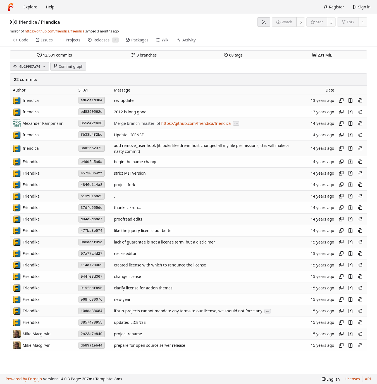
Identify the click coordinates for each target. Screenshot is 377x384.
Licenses (352, 378)
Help (50, 7)
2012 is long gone (130, 111)
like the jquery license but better (143, 230)
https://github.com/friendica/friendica (54, 31)
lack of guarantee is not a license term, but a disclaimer (164, 242)
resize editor (125, 253)
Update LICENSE (129, 134)
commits (54, 55)
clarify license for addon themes (143, 288)
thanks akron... (127, 207)
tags (233, 55)
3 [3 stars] (331, 22)
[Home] (10, 7)
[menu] (331, 379)
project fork (124, 185)
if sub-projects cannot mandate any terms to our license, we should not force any (188, 311)
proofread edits (128, 219)
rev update (124, 100)
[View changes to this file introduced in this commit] (350, 100)
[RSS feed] (263, 22)
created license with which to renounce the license (160, 265)
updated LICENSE (130, 322)
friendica (28, 22)
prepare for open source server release (149, 345)
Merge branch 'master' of (137, 123)
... (236, 123)
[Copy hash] (341, 100)
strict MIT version (130, 173)
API (368, 378)
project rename (128, 334)
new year (122, 299)
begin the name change (136, 162)
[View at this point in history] (360, 100)
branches (144, 55)
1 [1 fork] (363, 22)
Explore (30, 7)
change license (127, 276)
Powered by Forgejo (24, 378)
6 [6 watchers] (301, 22)
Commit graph (68, 66)
